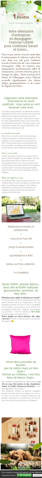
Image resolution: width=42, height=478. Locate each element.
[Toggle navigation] (6, 4)
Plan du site (23, 463)
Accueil (11, 23)
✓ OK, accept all (24, 475)
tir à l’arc (35, 311)
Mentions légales (23, 467)
